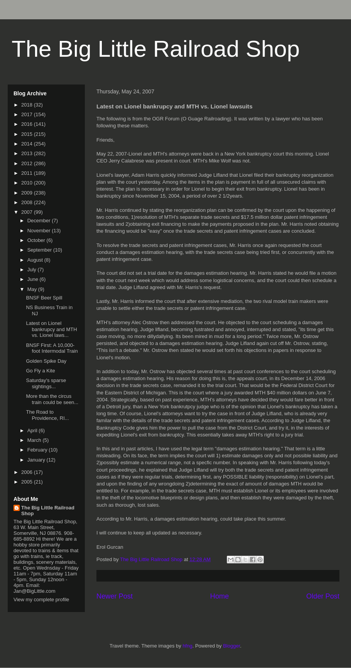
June (33, 279)
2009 (27, 193)
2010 (27, 183)
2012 (27, 163)
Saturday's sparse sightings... (46, 383)
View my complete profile (41, 599)
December (39, 220)
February (38, 450)
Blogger (231, 646)
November (39, 230)
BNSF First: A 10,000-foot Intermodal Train (52, 348)
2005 (27, 482)
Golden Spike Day (46, 361)
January (37, 460)
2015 (27, 134)
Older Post (322, 596)
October (37, 240)
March (35, 440)
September (40, 250)
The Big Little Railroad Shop (156, 49)
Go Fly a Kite (40, 371)
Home (219, 596)
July (32, 269)
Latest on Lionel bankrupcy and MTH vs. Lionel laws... (51, 329)
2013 (27, 153)
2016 (27, 124)
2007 (27, 212)
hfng (187, 646)
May (32, 289)
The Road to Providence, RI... (47, 415)
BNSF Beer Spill (44, 298)
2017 (27, 114)
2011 (27, 173)
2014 (27, 144)
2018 (27, 105)
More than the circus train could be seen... (52, 399)
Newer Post (114, 596)
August (35, 260)
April (33, 430)
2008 (27, 202)
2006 (27, 472)
